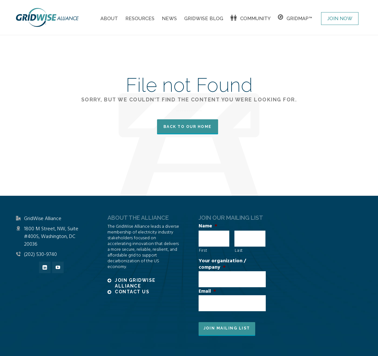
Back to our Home (187, 126)
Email (207, 291)
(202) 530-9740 (40, 254)
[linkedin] (45, 267)
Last (239, 250)
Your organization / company (222, 264)
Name (208, 226)
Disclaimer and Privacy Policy (96, 347)
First (203, 250)
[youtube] (58, 267)
